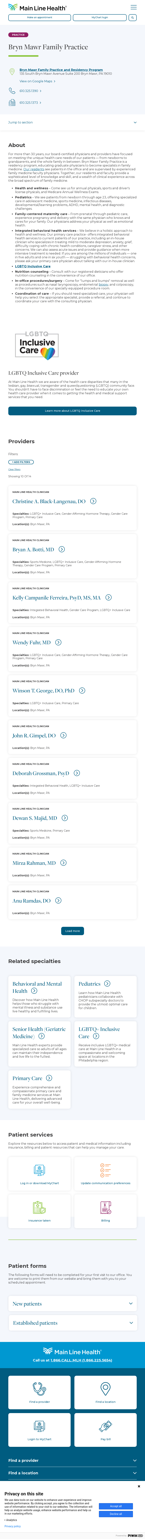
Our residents (33, 169)
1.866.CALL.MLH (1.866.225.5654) (81, 1360)
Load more (72, 931)
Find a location (23, 1473)
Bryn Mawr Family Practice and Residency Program (61, 70)
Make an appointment (39, 17)
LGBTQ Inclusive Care (33, 266)
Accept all (116, 1506)
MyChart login (100, 17)
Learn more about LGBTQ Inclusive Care (72, 410)
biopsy (103, 284)
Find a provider (23, 1460)
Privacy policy (13, 1526)
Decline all (116, 1513)
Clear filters (14, 469)
